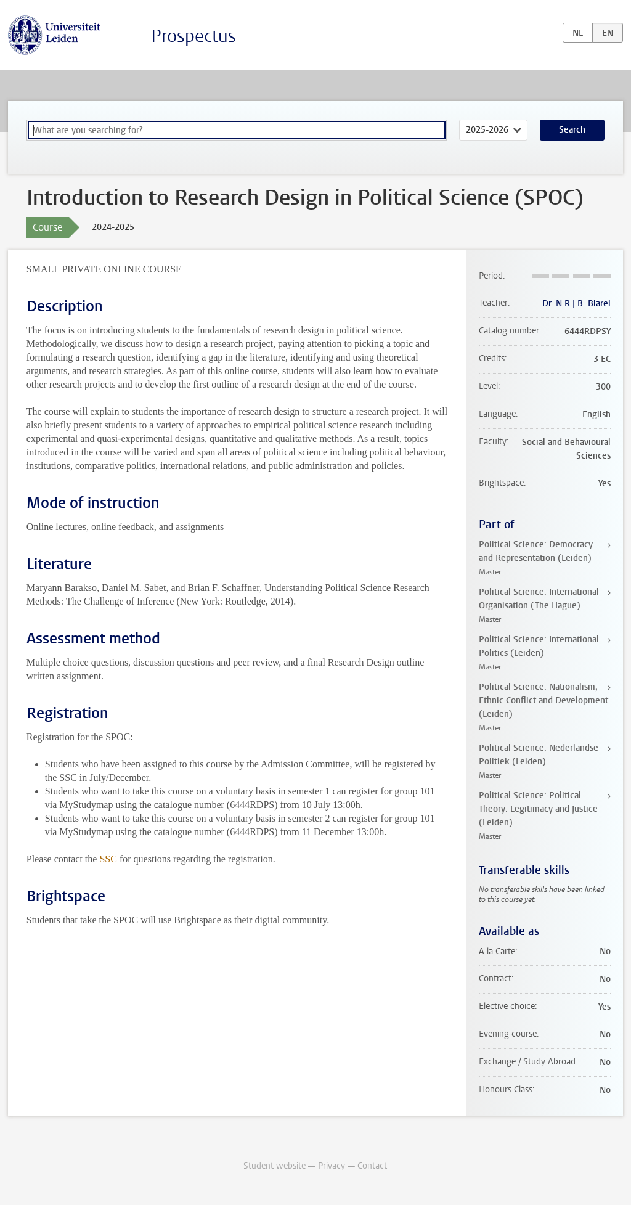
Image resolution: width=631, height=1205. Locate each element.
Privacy (331, 1166)
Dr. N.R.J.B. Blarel (576, 303)
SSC (107, 859)
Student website (274, 1166)
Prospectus (193, 36)
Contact (372, 1166)
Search (572, 130)
